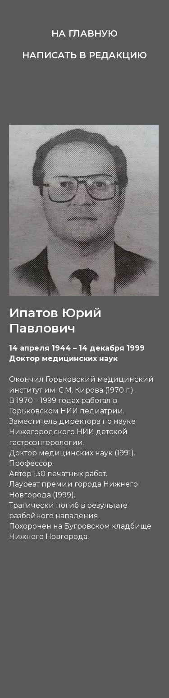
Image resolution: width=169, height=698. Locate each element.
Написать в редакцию (84, 55)
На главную (84, 33)
